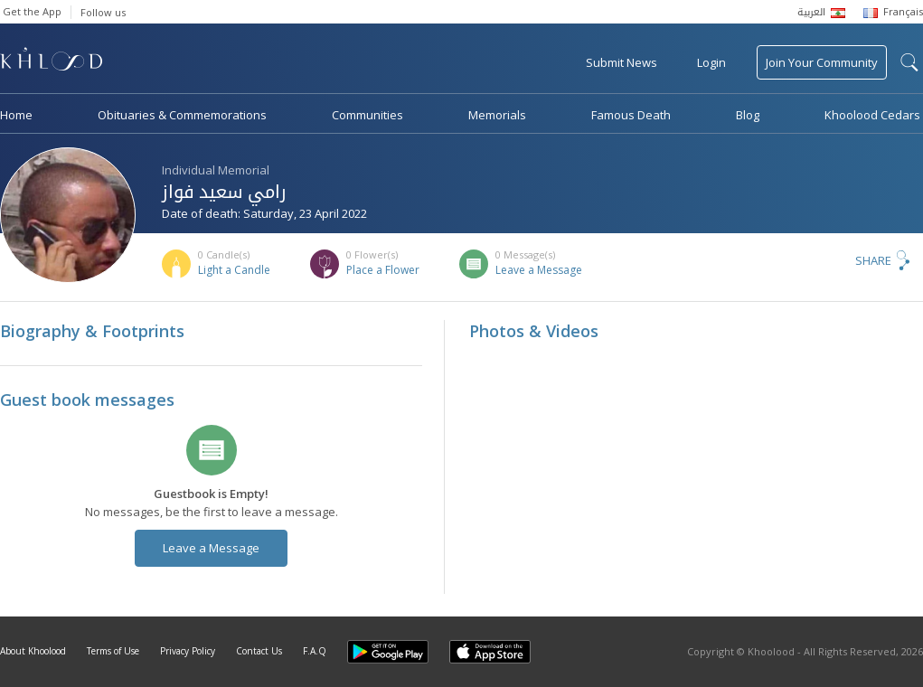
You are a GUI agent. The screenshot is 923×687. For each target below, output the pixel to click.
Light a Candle (234, 270)
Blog (747, 115)
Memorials (497, 115)
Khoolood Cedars (872, 115)
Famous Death (631, 115)
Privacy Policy (187, 651)
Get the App (32, 11)
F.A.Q (314, 651)
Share (873, 260)
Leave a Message (538, 270)
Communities (367, 115)
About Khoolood (33, 651)
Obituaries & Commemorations (182, 115)
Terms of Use (113, 651)
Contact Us (259, 651)
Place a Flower (382, 270)
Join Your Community (822, 62)
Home (16, 115)
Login (711, 62)
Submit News (621, 62)
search (909, 62)
